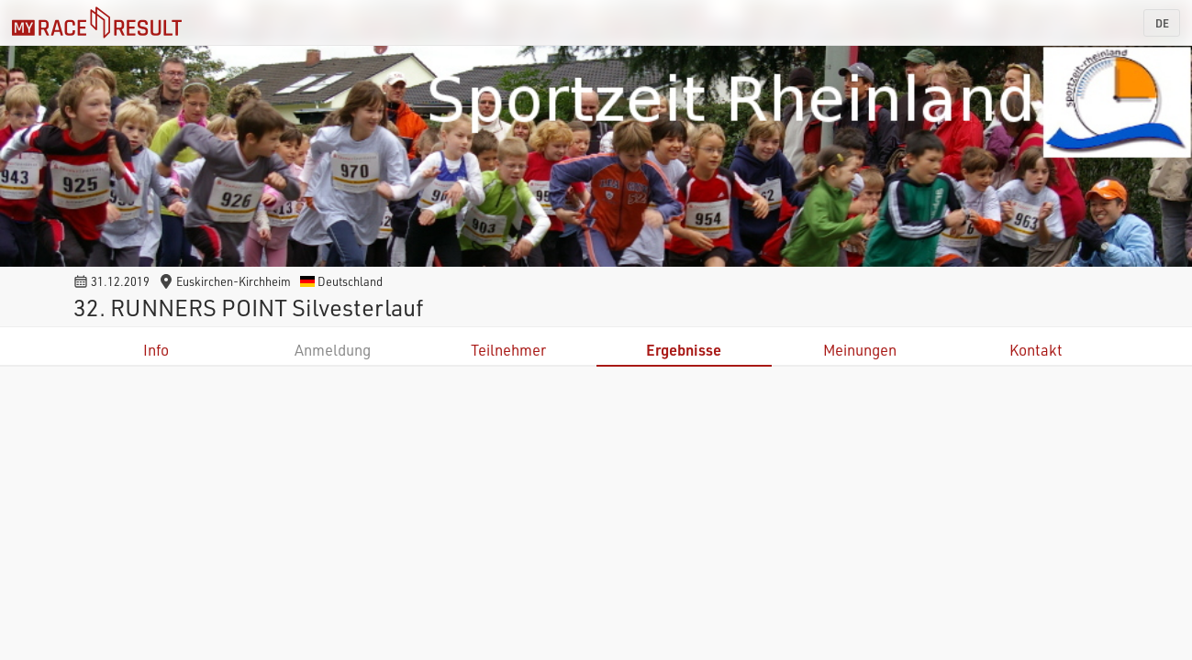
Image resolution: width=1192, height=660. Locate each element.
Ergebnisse (683, 349)
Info (156, 349)
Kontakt (1036, 349)
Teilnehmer (508, 349)
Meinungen (860, 349)
